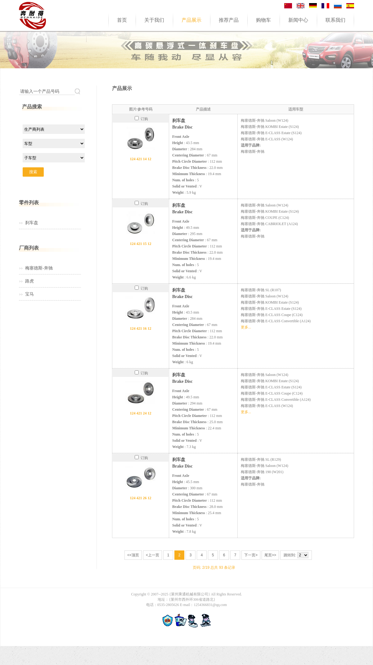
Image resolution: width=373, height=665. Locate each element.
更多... (246, 327)
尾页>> (270, 555)
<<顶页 (133, 555)
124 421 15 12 (140, 244)
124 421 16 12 (140, 328)
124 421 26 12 (140, 498)
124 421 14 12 (140, 159)
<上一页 (152, 555)
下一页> (251, 555)
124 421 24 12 (140, 413)
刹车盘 (31, 222)
